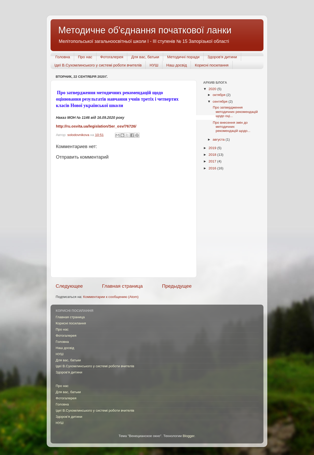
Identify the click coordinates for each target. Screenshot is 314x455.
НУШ (154, 65)
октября (219, 95)
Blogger (188, 436)
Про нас (85, 57)
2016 (213, 168)
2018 (213, 155)
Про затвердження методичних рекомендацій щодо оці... (235, 111)
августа (219, 139)
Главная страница (122, 286)
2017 (213, 161)
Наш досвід (176, 65)
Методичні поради (183, 57)
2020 (213, 89)
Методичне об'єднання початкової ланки (144, 30)
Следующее (69, 286)
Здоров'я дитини (222, 57)
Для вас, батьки (145, 57)
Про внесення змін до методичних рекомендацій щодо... (231, 127)
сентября (220, 101)
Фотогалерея (111, 57)
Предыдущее (177, 286)
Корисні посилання (211, 65)
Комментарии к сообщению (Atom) (111, 297)
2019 (213, 148)
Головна (62, 57)
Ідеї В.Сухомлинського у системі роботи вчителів (98, 65)
